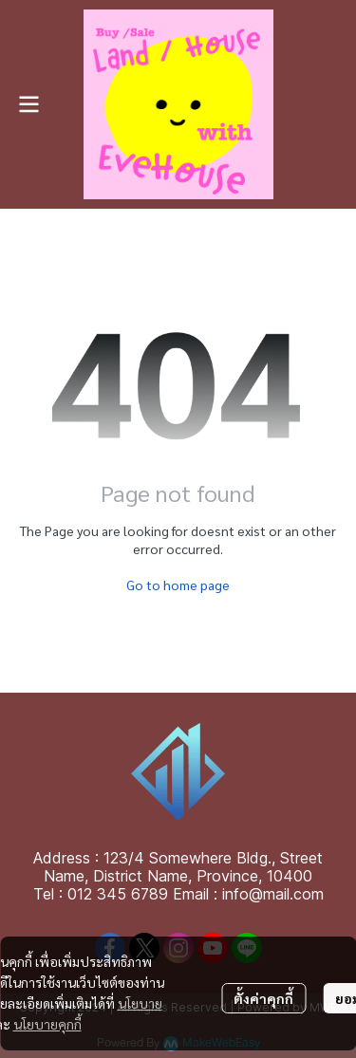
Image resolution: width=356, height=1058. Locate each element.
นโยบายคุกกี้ (47, 1023)
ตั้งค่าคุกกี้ (263, 998)
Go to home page (178, 584)
